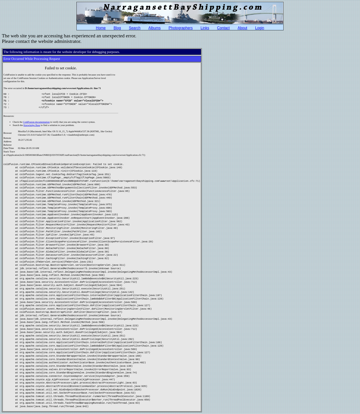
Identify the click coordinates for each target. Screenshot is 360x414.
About (242, 28)
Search (135, 28)
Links (205, 28)
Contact (223, 28)
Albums (154, 28)
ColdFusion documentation (36, 122)
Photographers (181, 28)
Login (259, 28)
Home (101, 28)
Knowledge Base (31, 125)
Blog (117, 28)
